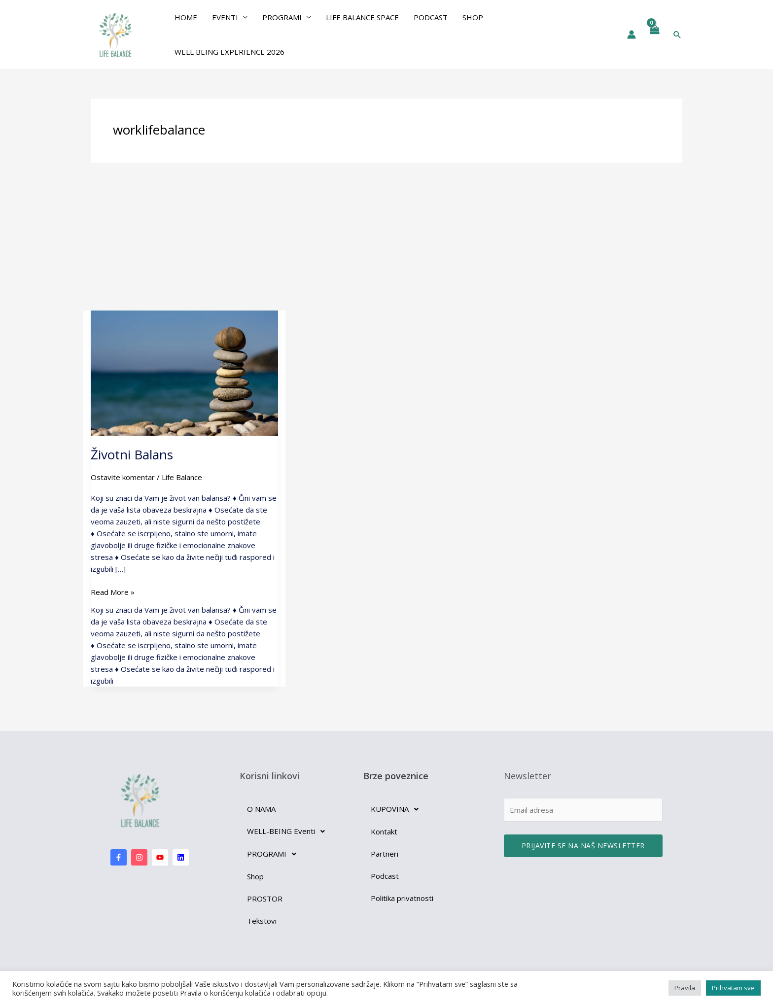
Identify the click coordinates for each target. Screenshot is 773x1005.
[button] (677, 34)
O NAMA (261, 809)
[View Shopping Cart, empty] (654, 34)
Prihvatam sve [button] (733, 987)
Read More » (113, 591)
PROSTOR (264, 898)
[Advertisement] (386, 237)
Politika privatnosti (402, 898)
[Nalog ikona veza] (631, 34)
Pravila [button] (684, 987)
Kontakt (384, 831)
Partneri (384, 854)
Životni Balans (132, 454)
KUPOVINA (397, 809)
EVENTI (225, 17)
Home (186, 17)
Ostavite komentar (123, 477)
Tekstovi (262, 921)
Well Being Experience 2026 (229, 52)
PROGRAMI (282, 17)
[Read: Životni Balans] (184, 372)
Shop (472, 17)
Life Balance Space (362, 17)
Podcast (431, 17)
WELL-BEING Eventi (288, 831)
